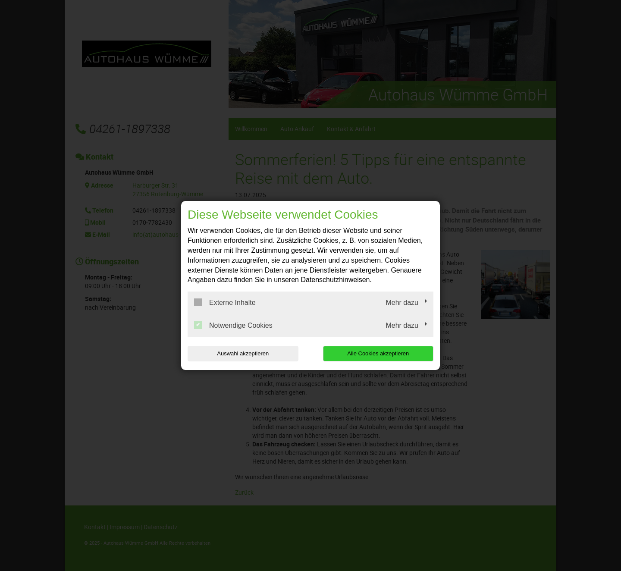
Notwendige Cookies (233, 325)
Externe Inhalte (225, 302)
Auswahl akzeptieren (243, 353)
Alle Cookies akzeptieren (378, 353)
